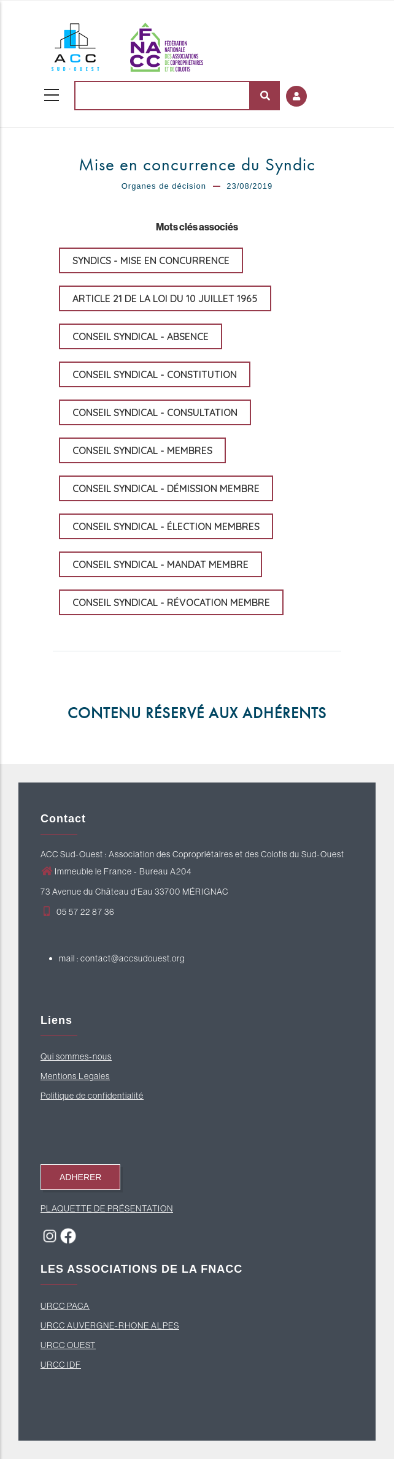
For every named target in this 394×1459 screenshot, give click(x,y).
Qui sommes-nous (76, 1056)
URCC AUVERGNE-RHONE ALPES (110, 1325)
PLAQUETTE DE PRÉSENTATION (107, 1208)
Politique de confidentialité (92, 1095)
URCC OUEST (68, 1345)
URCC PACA (65, 1305)
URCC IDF (61, 1364)
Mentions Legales (75, 1076)
